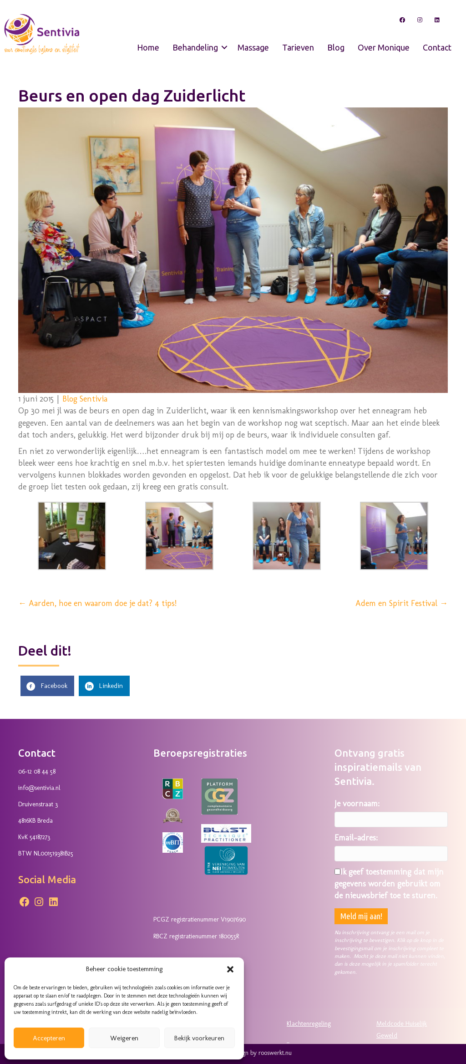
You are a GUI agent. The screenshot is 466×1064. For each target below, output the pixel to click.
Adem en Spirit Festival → (401, 601)
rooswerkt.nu (275, 1050)
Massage (252, 44)
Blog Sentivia (84, 396)
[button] (230, 969)
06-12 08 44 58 (37, 769)
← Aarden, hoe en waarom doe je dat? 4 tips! (97, 601)
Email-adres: (356, 835)
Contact (436, 44)
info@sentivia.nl (39, 785)
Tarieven (297, 44)
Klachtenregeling (309, 1021)
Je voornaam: (357, 800)
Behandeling (194, 44)
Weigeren (124, 1038)
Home (147, 44)
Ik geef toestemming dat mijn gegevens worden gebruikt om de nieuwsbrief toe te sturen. (389, 881)
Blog (335, 44)
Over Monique (383, 44)
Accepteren (49, 1038)
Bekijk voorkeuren (199, 1038)
